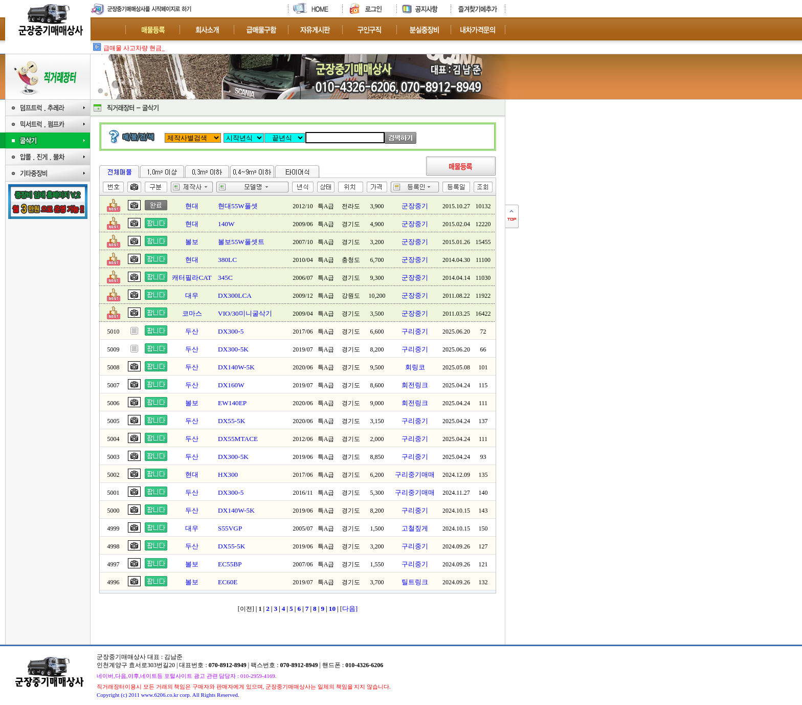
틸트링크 (415, 582)
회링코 (415, 367)
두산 (191, 331)
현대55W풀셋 (238, 206)
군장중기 (415, 206)
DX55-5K (231, 421)
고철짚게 (415, 528)
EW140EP (232, 403)
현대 (191, 206)
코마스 (192, 313)
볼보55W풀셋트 (241, 242)
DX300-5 (230, 331)
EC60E (228, 582)
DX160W (231, 385)
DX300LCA (235, 295)
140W (226, 224)
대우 (191, 295)
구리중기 (415, 331)
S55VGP (230, 528)
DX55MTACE (238, 439)
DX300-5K (233, 349)
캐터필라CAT (191, 277)
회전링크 (415, 385)
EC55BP (230, 564)
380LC (227, 259)
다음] (350, 608)
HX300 (228, 474)
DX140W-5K (236, 367)
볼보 (191, 242)
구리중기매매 (415, 474)
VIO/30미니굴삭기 (245, 313)
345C (225, 277)
